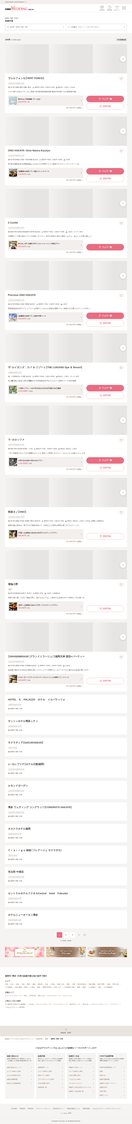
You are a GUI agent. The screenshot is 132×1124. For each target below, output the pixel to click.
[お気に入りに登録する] (121, 78)
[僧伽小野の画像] (66, 564)
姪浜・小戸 (57, 987)
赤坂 (17, 984)
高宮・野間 (101, 984)
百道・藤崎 (18, 987)
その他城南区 (108, 987)
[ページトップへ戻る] (66, 1031)
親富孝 (40, 984)
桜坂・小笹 (60, 984)
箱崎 (84, 987)
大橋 (108, 984)
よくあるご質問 (66, 1113)
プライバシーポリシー (43, 1108)
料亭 (25, 996)
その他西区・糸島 (69, 987)
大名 (11, 984)
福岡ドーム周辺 (29, 987)
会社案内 (14, 1108)
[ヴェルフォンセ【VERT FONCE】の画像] (66, 58)
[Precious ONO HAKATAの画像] (66, 275)
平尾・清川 (115, 984)
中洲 (73, 984)
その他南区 (8, 987)
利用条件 (31, 1108)
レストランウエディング (13, 996)
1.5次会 (31, 1004)
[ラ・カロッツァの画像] (66, 420)
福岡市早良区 (47, 987)
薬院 (33, 984)
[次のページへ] (79, 935)
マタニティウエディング (99, 1004)
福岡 (46, 1039)
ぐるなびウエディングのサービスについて (106, 1108)
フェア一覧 (105, 98)
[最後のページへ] (84, 935)
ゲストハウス (67, 996)
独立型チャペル (75, 1004)
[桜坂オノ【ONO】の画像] (66, 492)
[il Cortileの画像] (66, 203)
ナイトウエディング (60, 1004)
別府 (99, 987)
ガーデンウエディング (43, 1004)
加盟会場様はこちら (73, 1108)
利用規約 (22, 1108)
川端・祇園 (91, 984)
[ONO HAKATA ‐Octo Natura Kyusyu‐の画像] (66, 131)
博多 (68, 984)
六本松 (52, 984)
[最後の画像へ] (123, 59)
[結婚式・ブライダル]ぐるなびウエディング (19, 1039)
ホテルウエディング (54, 996)
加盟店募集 (86, 1108)
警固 (28, 984)
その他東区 (92, 987)
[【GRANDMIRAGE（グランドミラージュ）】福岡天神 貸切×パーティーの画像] (66, 637)
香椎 (78, 987)
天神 (6, 984)
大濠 (46, 984)
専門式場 (32, 996)
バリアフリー (114, 1004)
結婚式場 (39, 1039)
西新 (38, 987)
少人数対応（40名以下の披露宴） (15, 1004)
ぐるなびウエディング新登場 (14, 1007)
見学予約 (105, 106)
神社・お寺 (41, 996)
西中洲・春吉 (82, 984)
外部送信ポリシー (59, 1108)
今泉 (22, 984)
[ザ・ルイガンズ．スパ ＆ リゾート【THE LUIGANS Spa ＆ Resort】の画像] (66, 348)
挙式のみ (86, 1004)
